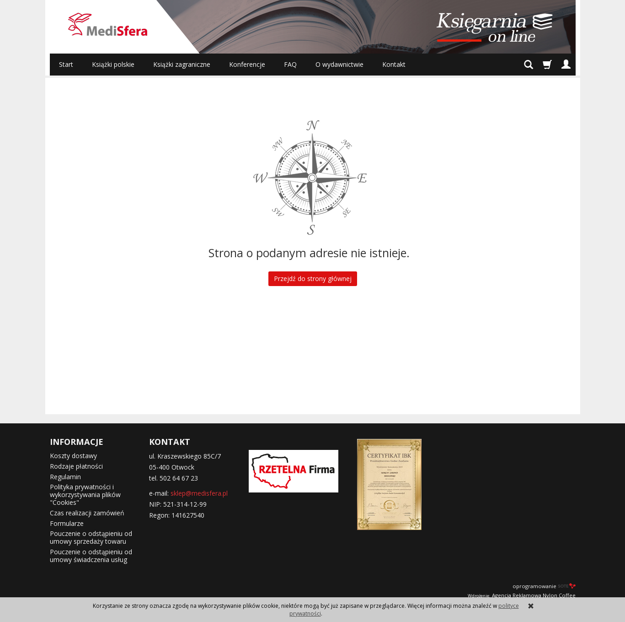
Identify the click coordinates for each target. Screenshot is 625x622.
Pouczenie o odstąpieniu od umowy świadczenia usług (91, 555)
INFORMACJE (76, 441)
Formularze (67, 523)
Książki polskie (113, 64)
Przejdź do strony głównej (313, 278)
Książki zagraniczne (181, 64)
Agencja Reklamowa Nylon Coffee (522, 595)
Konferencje (247, 64)
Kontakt (394, 64)
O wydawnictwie (339, 64)
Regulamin (65, 476)
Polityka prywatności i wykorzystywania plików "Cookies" (85, 494)
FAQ (290, 64)
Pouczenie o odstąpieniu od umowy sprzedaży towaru (91, 537)
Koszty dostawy (73, 455)
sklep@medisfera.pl (199, 493)
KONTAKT (169, 441)
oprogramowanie (544, 586)
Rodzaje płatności (76, 466)
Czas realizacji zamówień (87, 512)
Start (66, 64)
